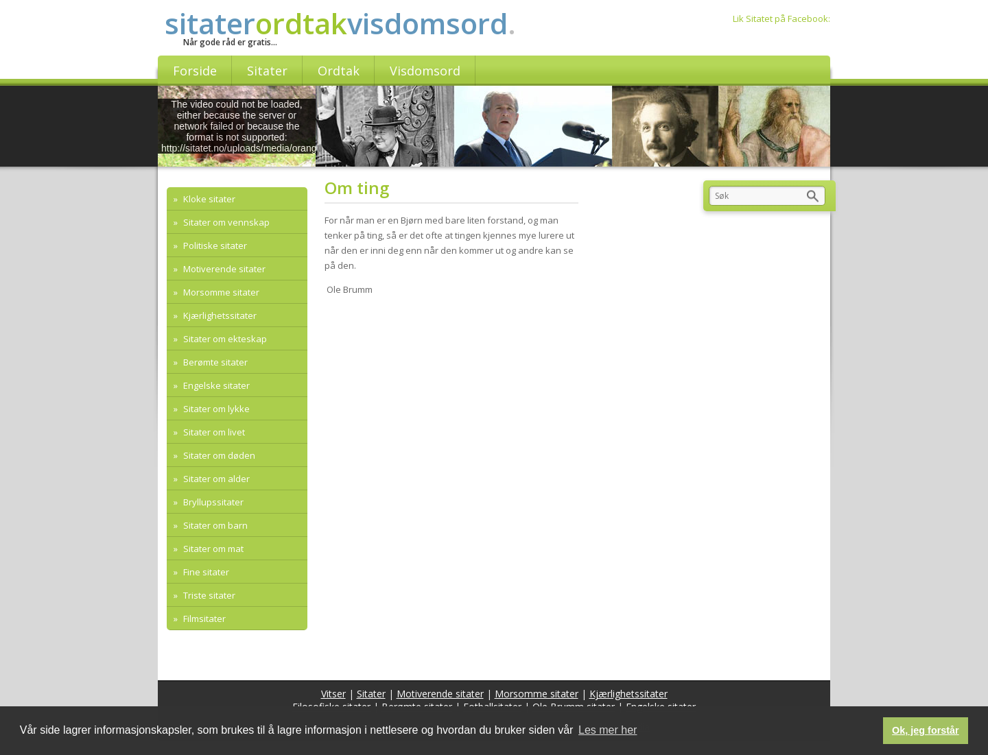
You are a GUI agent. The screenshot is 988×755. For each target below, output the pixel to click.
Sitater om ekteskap (224, 339)
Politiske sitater (214, 245)
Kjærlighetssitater (219, 315)
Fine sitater (205, 572)
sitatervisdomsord (340, 23)
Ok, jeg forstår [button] (925, 730)
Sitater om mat (212, 548)
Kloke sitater (208, 199)
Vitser (333, 693)
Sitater (371, 693)
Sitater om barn (214, 525)
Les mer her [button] (607, 730)
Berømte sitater (214, 362)
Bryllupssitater (212, 502)
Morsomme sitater (220, 292)
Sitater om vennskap (225, 222)
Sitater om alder (215, 478)
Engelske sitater (215, 385)
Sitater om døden (218, 455)
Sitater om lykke (215, 409)
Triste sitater (208, 595)
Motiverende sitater (223, 269)
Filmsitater (203, 618)
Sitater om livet (213, 432)
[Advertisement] (456, 406)
